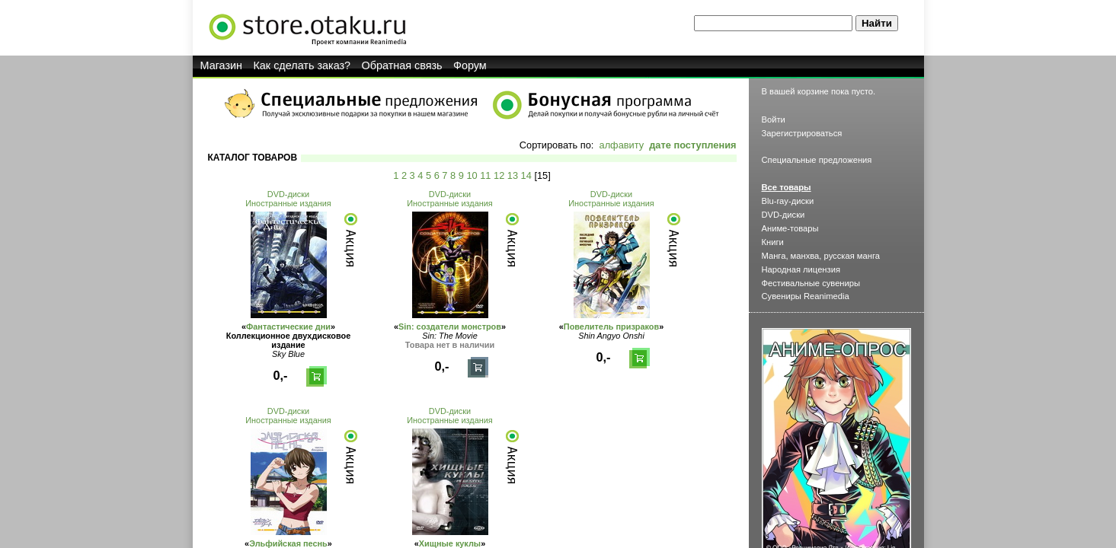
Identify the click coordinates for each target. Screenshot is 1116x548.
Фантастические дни (288, 326)
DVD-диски (288, 194)
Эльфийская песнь (288, 543)
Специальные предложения (817, 159)
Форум (470, 65)
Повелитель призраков (611, 326)
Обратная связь (402, 65)
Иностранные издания (288, 203)
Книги (773, 242)
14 (526, 175)
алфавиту (622, 145)
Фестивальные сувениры (811, 283)
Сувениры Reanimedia (805, 296)
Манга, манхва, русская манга (821, 255)
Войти (773, 119)
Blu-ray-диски (788, 201)
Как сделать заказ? (301, 65)
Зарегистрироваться (802, 133)
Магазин (221, 65)
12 (499, 175)
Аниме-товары (790, 228)
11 (485, 175)
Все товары (786, 187)
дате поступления (692, 145)
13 (512, 175)
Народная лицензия (801, 269)
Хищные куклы (450, 543)
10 (471, 175)
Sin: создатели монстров (449, 326)
